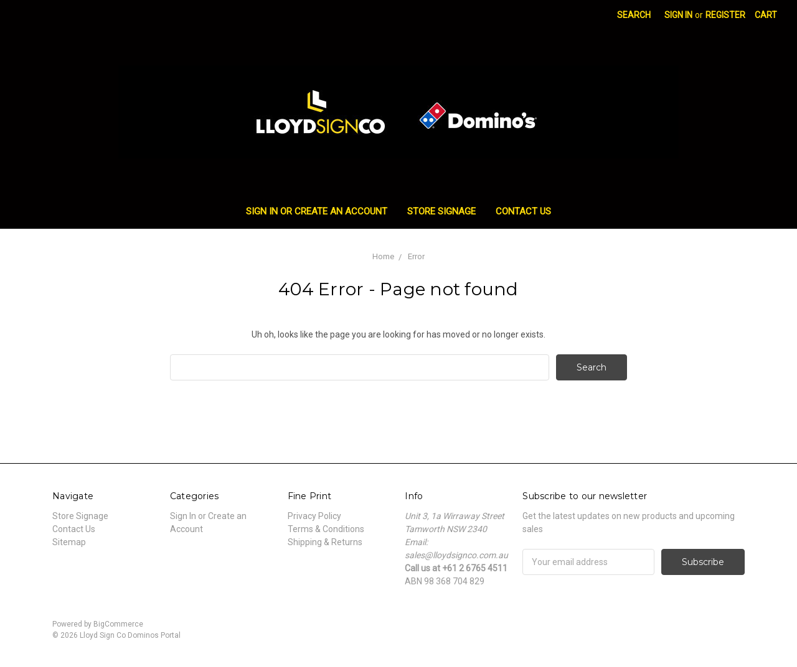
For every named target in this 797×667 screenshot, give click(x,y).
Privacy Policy (314, 516)
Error (416, 256)
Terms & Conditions (326, 529)
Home (383, 256)
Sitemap (69, 542)
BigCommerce (118, 624)
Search (634, 15)
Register (725, 15)
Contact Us (523, 211)
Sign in (678, 15)
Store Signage (441, 211)
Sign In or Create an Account (316, 211)
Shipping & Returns (325, 542)
